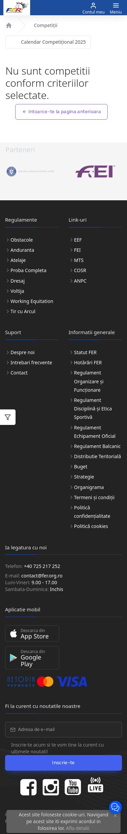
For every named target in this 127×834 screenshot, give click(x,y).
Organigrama (89, 487)
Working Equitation (31, 301)
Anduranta (22, 250)
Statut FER (85, 352)
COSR (80, 270)
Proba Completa (28, 270)
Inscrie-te (63, 763)
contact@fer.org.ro (42, 575)
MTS (79, 260)
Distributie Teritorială (97, 456)
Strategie (84, 476)
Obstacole (21, 240)
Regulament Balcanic (97, 446)
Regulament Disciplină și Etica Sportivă (93, 408)
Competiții (45, 25)
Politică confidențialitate (92, 511)
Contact (19, 372)
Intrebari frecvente (31, 362)
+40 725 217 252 (42, 566)
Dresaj (17, 281)
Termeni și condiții (94, 497)
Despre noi (22, 352)
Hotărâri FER (88, 362)
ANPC (80, 281)
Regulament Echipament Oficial (95, 431)
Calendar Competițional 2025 (53, 42)
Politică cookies (91, 526)
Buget (80, 466)
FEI (77, 250)
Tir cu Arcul (22, 311)
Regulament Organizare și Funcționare (89, 381)
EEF (78, 240)
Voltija (17, 291)
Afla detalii (77, 828)
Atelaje (18, 260)
